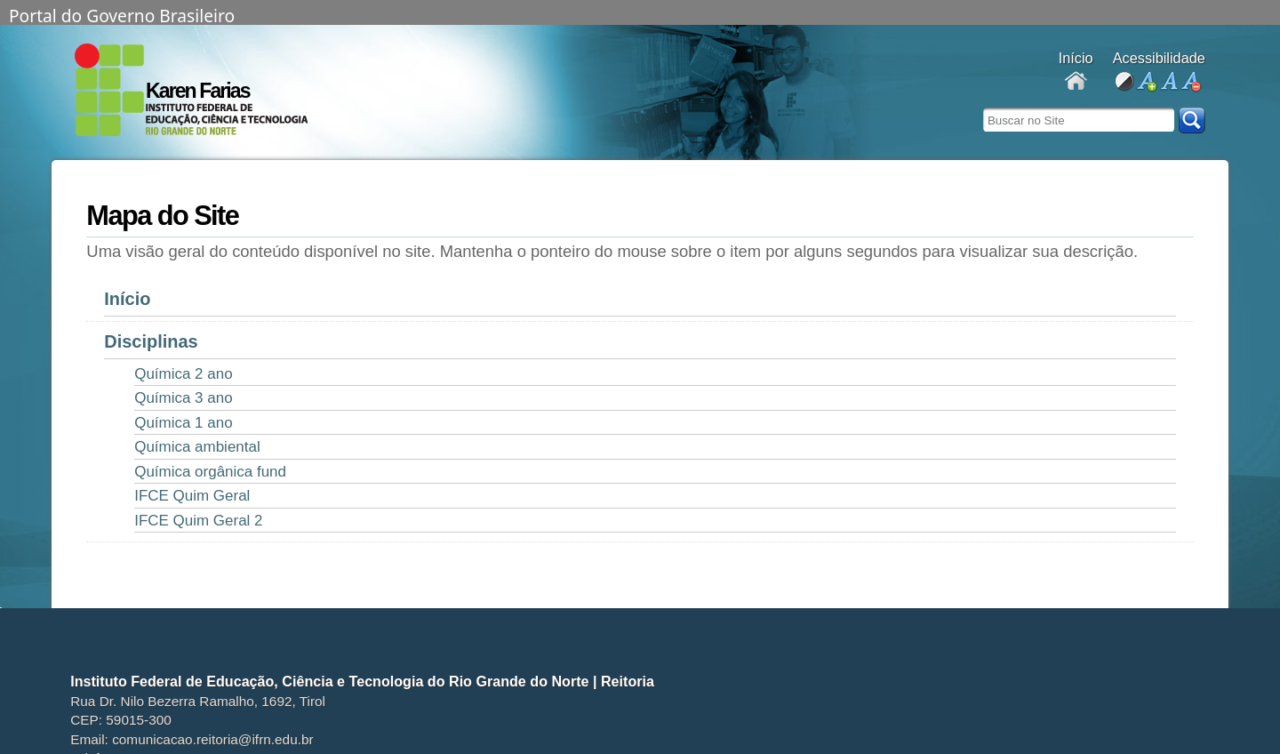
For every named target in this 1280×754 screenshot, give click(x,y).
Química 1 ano (183, 422)
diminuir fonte (1191, 82)
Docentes (1076, 82)
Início (127, 299)
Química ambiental (197, 446)
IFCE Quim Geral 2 (198, 520)
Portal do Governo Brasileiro (122, 14)
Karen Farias (198, 90)
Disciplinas (150, 341)
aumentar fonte (1146, 82)
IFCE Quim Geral (192, 495)
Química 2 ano (183, 373)
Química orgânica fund (210, 471)
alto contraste (1124, 82)
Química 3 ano (183, 397)
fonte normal (1168, 82)
